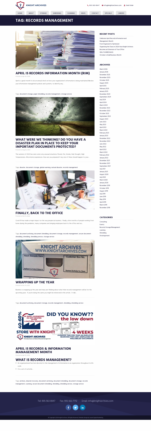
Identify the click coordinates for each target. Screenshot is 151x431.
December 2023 (105, 108)
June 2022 (103, 144)
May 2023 (103, 124)
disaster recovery (32, 392)
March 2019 (103, 205)
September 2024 (105, 97)
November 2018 (105, 207)
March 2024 (104, 105)
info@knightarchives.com (112, 5)
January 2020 (104, 182)
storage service (66, 96)
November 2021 (105, 163)
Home (20, 13)
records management (53, 96)
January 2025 (104, 91)
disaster (22, 171)
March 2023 (103, 130)
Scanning (71, 13)
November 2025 (105, 77)
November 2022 (105, 141)
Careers (121, 13)
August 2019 (104, 191)
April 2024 (103, 102)
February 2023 (104, 133)
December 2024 (105, 94)
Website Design (83, 429)
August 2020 (104, 174)
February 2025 (104, 88)
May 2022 (103, 146)
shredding (26, 243)
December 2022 (105, 138)
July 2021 (102, 169)
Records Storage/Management (110, 227)
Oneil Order (129, 5)
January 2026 (104, 72)
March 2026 (103, 69)
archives (22, 392)
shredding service (37, 243)
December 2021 (105, 160)
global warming (45, 171)
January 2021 (104, 171)
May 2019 (103, 199)
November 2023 (105, 110)
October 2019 (104, 188)
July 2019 (102, 194)
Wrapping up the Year (35, 291)
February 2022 (104, 155)
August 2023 (104, 119)
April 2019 (103, 202)
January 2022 (104, 158)
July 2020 (103, 177)
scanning (29, 395)
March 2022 (103, 152)
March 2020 (104, 180)
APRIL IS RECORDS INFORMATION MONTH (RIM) (53, 75)
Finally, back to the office (40, 219)
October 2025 (104, 80)
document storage (26, 96)
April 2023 (103, 127)
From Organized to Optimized (109, 44)
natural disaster (56, 171)
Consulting (103, 222)
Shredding (57, 13)
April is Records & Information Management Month (44, 361)
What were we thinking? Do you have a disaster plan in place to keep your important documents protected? (51, 147)
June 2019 (103, 196)
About (31, 13)
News (83, 13)
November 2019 (105, 185)
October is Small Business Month (110, 55)
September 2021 (105, 166)
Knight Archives (62, 429)
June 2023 (103, 122)
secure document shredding (42, 395)
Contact (95, 13)
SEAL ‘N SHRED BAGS (106, 52)
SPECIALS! (108, 13)
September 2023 (105, 116)
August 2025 (104, 83)
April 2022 (103, 149)
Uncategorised (104, 235)
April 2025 (103, 86)
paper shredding (39, 96)
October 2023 (104, 113)
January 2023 (104, 135)
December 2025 (105, 74)
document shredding (41, 240)
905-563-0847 (93, 5)
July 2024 (103, 99)
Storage (43, 13)
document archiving (26, 240)
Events (102, 224)
